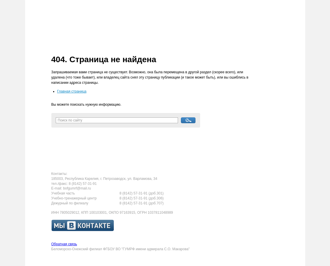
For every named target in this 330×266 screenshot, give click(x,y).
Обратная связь (64, 244)
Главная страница (72, 91)
